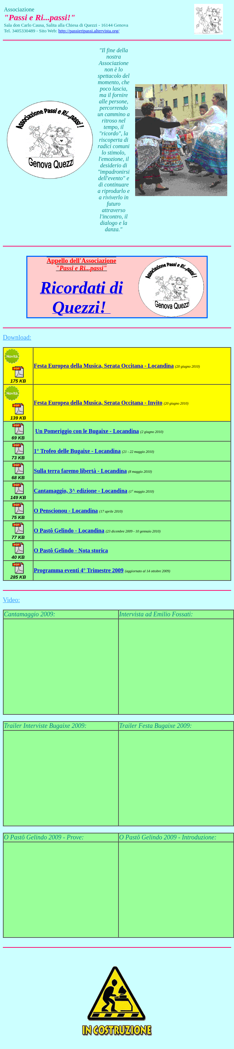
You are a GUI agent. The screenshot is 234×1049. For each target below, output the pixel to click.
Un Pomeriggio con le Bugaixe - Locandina (87, 431)
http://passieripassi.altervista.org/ (88, 30)
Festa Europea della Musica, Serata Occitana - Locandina (104, 366)
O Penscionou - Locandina (66, 511)
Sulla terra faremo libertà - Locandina (80, 471)
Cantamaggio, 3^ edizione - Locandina (80, 491)
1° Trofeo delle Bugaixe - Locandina (77, 451)
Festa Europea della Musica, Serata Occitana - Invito (98, 403)
